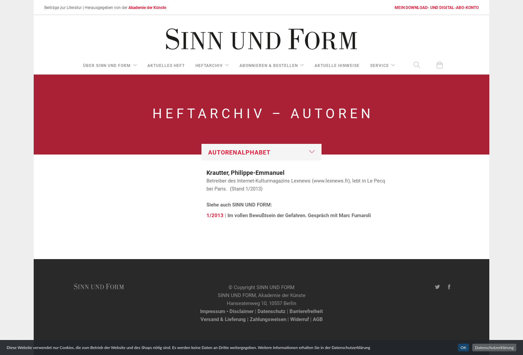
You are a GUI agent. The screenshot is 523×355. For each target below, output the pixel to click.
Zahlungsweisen (268, 319)
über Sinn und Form (107, 65)
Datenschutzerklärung (494, 347)
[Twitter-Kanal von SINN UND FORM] (437, 287)
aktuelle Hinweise (337, 65)
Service (379, 65)
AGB (318, 319)
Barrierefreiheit (306, 311)
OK (464, 347)
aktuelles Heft (166, 65)
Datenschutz (271, 311)
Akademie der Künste (147, 7)
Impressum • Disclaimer (226, 311)
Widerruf (299, 319)
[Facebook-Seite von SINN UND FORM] (449, 287)
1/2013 (214, 215)
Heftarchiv (209, 65)
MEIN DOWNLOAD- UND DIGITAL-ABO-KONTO (437, 7)
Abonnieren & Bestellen (268, 65)
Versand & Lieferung (223, 319)
